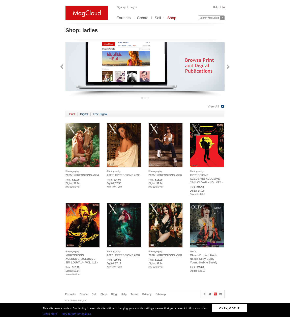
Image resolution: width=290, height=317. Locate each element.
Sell (158, 18)
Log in (133, 7)
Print (72, 114)
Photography (72, 171)
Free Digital (100, 114)
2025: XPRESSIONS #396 (165, 175)
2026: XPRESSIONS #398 (165, 255)
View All (216, 106)
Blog (114, 294)
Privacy (147, 294)
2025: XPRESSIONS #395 (123, 175)
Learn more (50, 314)
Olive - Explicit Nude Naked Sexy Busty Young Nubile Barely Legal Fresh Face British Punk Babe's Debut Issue (207, 262)
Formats (124, 18)
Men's (193, 251)
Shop (171, 18)
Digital (84, 114)
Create (142, 18)
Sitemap (161, 294)
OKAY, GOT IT (229, 308)
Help (215, 7)
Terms (134, 294)
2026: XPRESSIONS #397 (123, 255)
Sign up (121, 7)
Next (228, 67)
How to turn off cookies (76, 314)
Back (62, 67)
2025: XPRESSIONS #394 (82, 175)
